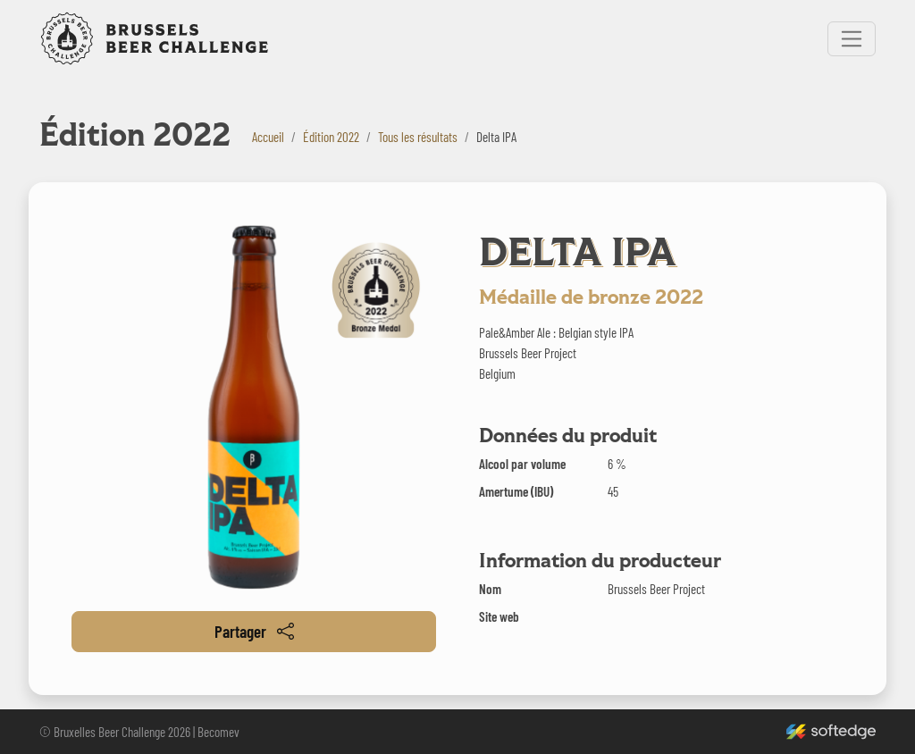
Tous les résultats (418, 137)
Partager (254, 631)
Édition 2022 (331, 137)
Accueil (268, 137)
